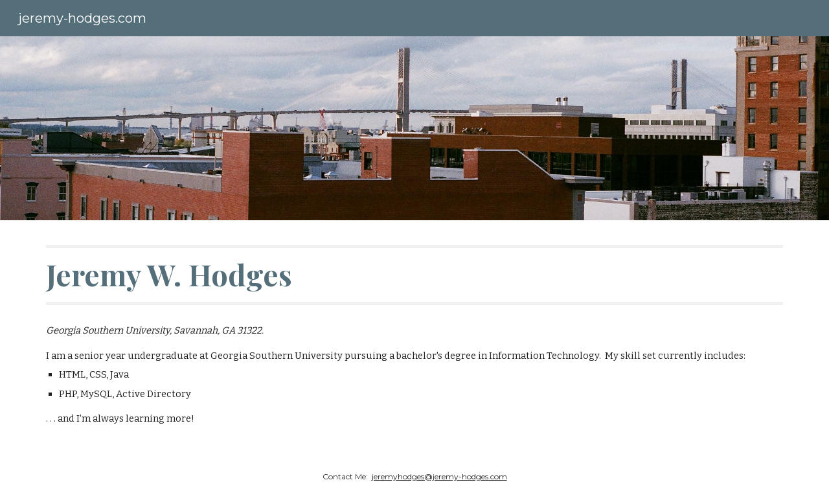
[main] (414, 275)
